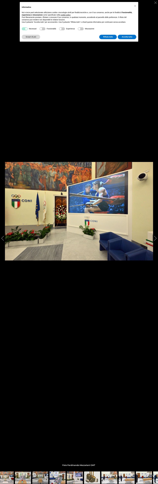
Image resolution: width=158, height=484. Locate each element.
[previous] (4, 238)
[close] (156, 2)
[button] (135, 6)
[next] (153, 238)
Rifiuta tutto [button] (108, 37)
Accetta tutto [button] (127, 37)
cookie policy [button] (65, 15)
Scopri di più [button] (31, 37)
